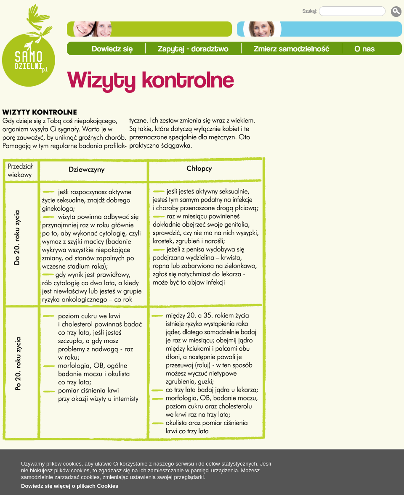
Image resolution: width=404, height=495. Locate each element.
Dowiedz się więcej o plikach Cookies (69, 486)
